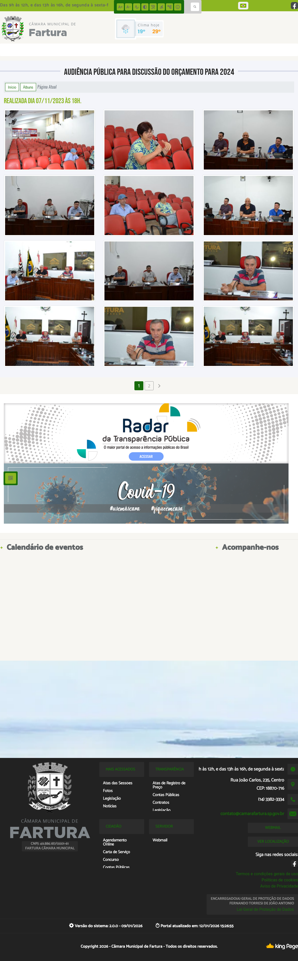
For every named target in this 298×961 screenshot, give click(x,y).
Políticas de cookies (280, 880)
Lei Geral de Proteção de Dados (265, 909)
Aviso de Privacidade (279, 886)
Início (12, 87)
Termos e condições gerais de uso (267, 873)
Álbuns (28, 87)
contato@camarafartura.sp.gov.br (252, 814)
